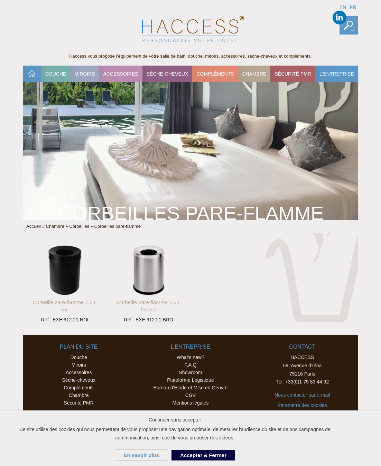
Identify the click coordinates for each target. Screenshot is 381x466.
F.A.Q (190, 365)
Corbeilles (79, 226)
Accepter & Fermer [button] (203, 455)
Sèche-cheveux (167, 74)
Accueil (32, 74)
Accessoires (120, 74)
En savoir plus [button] (141, 455)
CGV (190, 395)
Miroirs (84, 74)
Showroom (190, 372)
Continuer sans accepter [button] (175, 420)
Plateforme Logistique (190, 380)
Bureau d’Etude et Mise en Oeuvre (191, 387)
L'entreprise (336, 74)
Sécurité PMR (293, 74)
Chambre (254, 74)
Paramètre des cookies (302, 405)
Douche (55, 74)
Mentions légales (190, 403)
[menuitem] (32, 74)
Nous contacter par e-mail (302, 395)
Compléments (215, 74)
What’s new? (190, 357)
